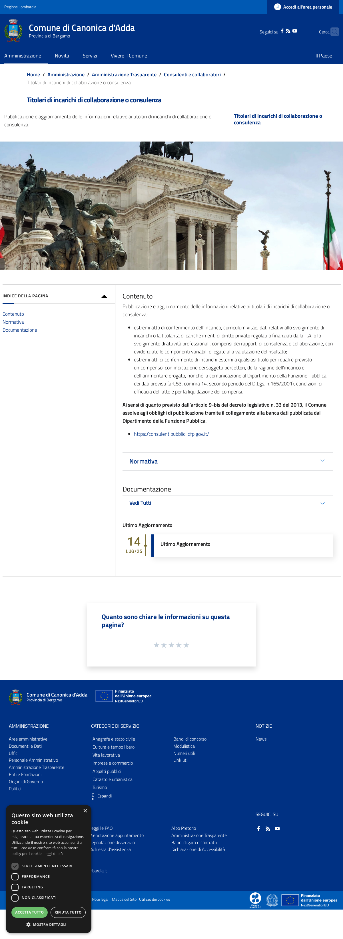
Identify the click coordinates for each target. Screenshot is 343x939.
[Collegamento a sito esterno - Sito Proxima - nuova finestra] (255, 900)
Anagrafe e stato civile (114, 738)
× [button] (85, 811)
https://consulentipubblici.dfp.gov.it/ (171, 434)
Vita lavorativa (106, 754)
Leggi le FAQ (101, 828)
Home (33, 74)
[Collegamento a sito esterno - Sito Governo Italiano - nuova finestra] (272, 900)
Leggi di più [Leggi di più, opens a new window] (53, 853)
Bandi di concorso (189, 738)
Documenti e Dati (25, 746)
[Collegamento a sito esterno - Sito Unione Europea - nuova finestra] (122, 697)
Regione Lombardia (20, 7)
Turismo (100, 787)
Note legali (100, 899)
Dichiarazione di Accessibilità (198, 849)
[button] (100, 796)
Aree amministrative (28, 738)
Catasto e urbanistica (113, 779)
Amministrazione (66, 74)
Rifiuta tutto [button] (68, 912)
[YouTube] (286, 30)
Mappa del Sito (124, 899)
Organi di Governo (26, 781)
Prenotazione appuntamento (116, 835)
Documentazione (20, 329)
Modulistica (184, 746)
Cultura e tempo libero (114, 746)
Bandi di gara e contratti (194, 842)
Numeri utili (184, 753)
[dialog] (48, 869)
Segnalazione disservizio (112, 842)
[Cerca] (332, 32)
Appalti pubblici (107, 771)
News (261, 738)
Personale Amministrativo (33, 760)
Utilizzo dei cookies (154, 899)
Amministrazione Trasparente (124, 74)
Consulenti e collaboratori (192, 74)
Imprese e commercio (113, 762)
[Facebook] (273, 30)
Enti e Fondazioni (25, 774)
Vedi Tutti (140, 503)
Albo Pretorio (183, 828)
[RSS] (279, 30)
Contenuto (13, 313)
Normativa (13, 321)
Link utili (181, 760)
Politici (15, 788)
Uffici (13, 753)
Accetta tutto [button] (29, 912)
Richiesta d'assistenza (110, 849)
